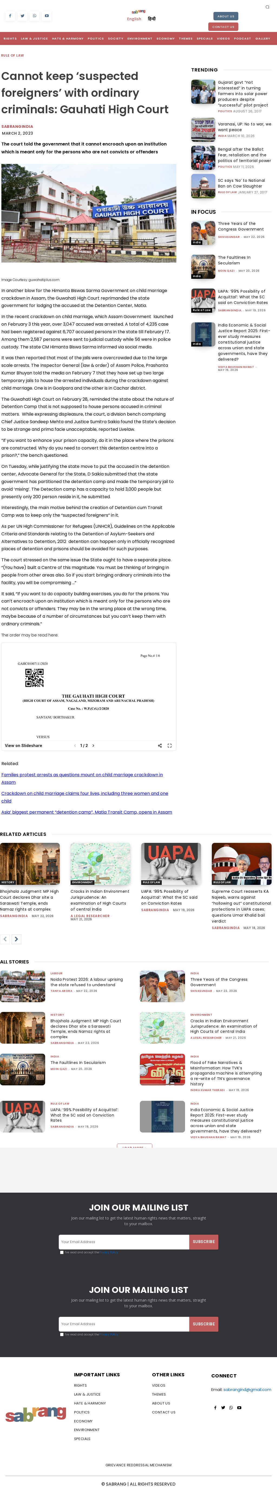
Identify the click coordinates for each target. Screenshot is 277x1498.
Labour (57, 973)
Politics (225, 102)
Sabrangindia (17, 126)
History (8, 882)
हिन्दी (152, 18)
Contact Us (223, 27)
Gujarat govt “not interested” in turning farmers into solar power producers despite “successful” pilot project (244, 89)
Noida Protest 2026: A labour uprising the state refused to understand (81, 985)
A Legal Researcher (90, 916)
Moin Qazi (226, 262)
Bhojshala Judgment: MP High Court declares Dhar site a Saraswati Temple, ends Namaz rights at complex (83, 1029)
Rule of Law (12, 55)
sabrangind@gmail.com (247, 1395)
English (134, 18)
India (222, 126)
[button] (267, 7)
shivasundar (229, 228)
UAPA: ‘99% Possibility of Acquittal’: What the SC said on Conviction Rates (243, 288)
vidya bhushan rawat (236, 358)
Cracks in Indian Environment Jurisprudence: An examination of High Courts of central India (225, 1026)
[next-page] (16, 939)
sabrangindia (230, 301)
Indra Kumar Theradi (207, 1090)
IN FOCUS (203, 203)
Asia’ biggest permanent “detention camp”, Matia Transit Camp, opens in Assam (86, 812)
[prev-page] (5, 939)
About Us (225, 16)
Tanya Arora (61, 996)
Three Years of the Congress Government (241, 217)
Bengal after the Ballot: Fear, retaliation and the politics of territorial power (241, 146)
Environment (82, 882)
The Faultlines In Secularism (234, 251)
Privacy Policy (108, 1258)
